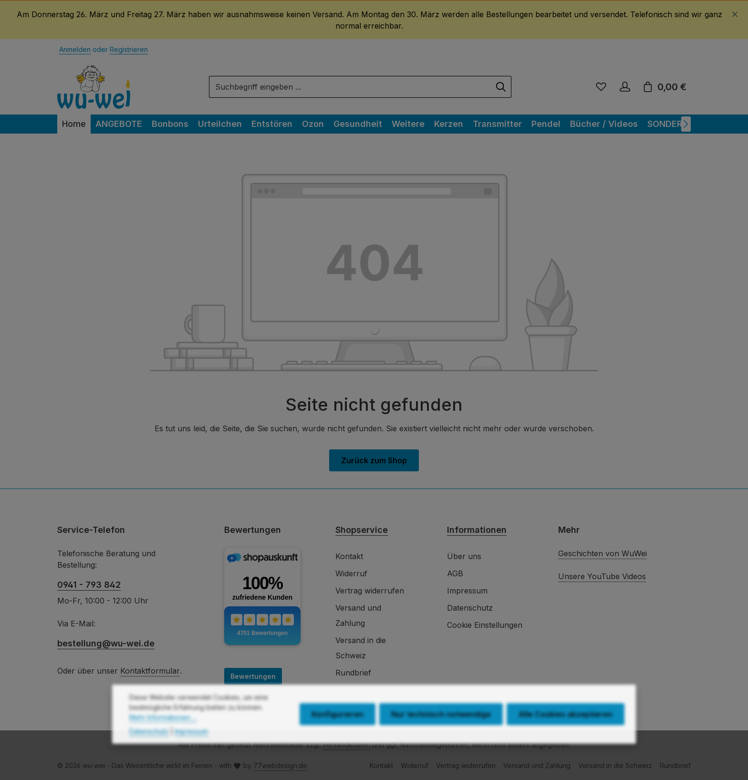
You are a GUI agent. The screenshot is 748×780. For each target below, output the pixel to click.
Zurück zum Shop (374, 460)
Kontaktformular (150, 671)
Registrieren (129, 49)
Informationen (477, 530)
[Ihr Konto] (625, 87)
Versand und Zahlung (358, 615)
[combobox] (350, 87)
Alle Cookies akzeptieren (566, 733)
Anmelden (75, 49)
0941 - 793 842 (89, 585)
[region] (374, 20)
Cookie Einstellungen (484, 625)
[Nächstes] (686, 124)
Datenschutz (470, 608)
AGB (455, 573)
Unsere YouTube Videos (602, 576)
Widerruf (351, 573)
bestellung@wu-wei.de (106, 643)
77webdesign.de (280, 765)
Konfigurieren (338, 733)
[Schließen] (735, 13)
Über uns (464, 556)
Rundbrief (353, 672)
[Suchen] (501, 87)
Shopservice (361, 530)
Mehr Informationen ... (163, 736)
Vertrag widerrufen (369, 590)
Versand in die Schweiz (360, 647)
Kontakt (349, 556)
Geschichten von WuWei (602, 553)
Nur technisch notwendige (441, 733)
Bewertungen (253, 676)
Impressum (467, 590)
